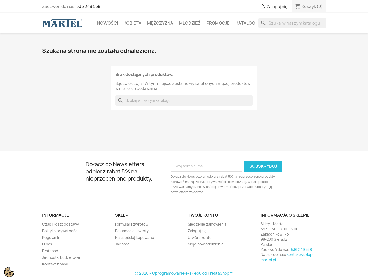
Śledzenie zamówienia (207, 224)
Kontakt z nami (55, 264)
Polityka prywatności (60, 230)
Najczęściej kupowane (134, 237)
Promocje (218, 23)
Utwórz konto (200, 237)
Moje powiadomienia (205, 244)
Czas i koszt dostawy (60, 224)
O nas (47, 244)
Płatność (50, 250)
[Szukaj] (292, 23)
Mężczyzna (160, 23)
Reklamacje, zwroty (132, 230)
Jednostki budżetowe (61, 257)
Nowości (107, 23)
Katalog (245, 23)
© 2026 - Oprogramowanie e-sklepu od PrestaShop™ (184, 273)
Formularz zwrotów (131, 224)
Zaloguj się (197, 230)
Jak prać (122, 244)
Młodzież (190, 23)
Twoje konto (203, 215)
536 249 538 (88, 6)
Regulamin (51, 237)
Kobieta (132, 23)
